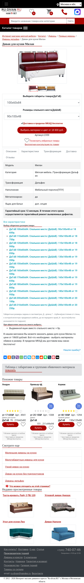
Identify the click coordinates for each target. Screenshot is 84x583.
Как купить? (10, 549)
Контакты (9, 561)
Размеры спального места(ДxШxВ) (42, 110)
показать (10, 370)
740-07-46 (69, 550)
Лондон (6, 384)
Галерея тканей (29, 565)
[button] (15, 28)
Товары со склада (13, 569)
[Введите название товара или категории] (38, 21)
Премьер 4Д (36, 384)
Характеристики (30, 151)
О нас (32, 549)
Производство (12, 565)
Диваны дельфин (14, 481)
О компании (30, 557)
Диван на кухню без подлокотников (24, 474)
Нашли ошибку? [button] (72, 350)
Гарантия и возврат (36, 561)
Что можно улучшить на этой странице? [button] (29, 486)
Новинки (20, 561)
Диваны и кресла (13, 557)
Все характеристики (14, 222)
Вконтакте (37, 573)
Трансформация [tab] (52, 151)
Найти (71, 21)
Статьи (40, 549)
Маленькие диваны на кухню (21, 452)
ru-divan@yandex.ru (21, 573)
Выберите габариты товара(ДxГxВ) (42, 96)
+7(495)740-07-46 (64, 12)
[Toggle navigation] (6, 4)
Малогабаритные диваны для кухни (24, 459)
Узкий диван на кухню (17, 466)
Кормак (61, 384)
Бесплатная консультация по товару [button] (42, 144)
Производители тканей (16, 553)
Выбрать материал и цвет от (41, 130)
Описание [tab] (11, 151)
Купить (10, 424)
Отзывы (10, 157)
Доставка (71, 151)
